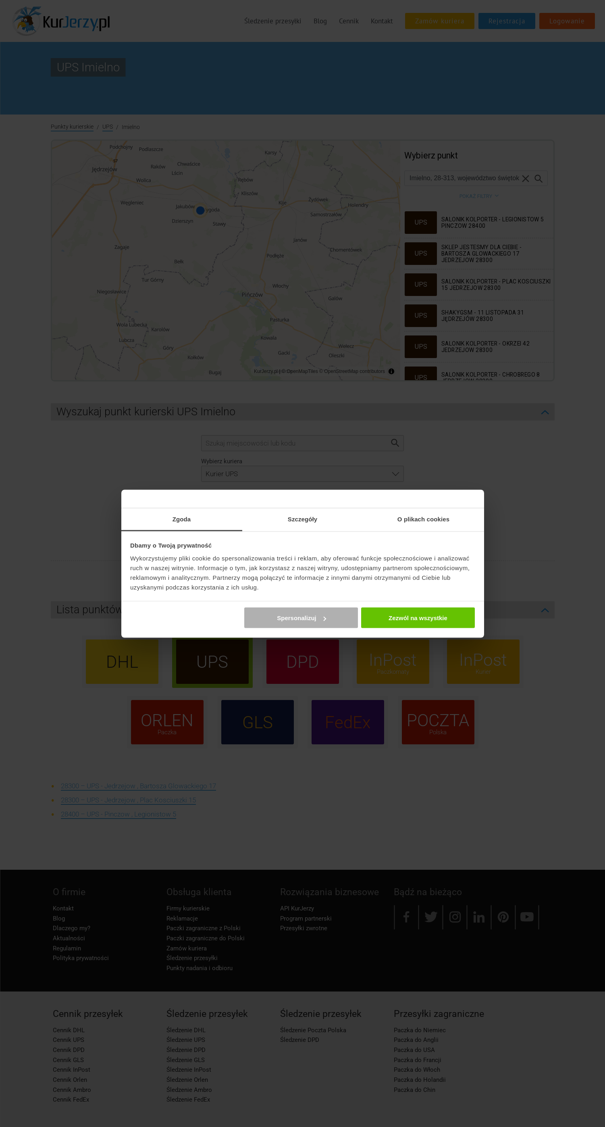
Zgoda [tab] (182, 518)
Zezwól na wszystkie (418, 618)
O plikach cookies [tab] (423, 518)
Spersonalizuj (301, 618)
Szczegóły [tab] (302, 518)
